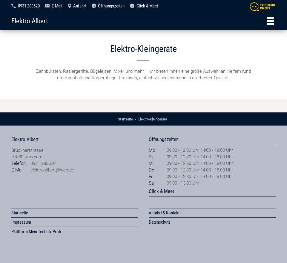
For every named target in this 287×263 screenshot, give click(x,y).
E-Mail (57, 6)
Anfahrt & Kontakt (164, 213)
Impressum (21, 222)
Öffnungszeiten (111, 6)
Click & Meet (147, 6)
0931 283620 (29, 6)
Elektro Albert (29, 21)
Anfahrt (79, 6)
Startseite (19, 213)
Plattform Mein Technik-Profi (36, 231)
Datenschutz (160, 222)
